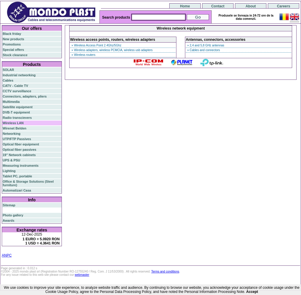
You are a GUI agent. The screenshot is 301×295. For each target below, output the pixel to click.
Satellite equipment (18, 107)
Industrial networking (19, 75)
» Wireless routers (83, 54)
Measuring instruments (20, 165)
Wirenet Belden (14, 128)
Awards (9, 220)
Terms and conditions (165, 271)
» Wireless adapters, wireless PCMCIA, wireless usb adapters (112, 50)
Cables (8, 80)
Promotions (12, 44)
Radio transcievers (17, 117)
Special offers (13, 49)
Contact (218, 6)
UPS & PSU (11, 160)
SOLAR (8, 70)
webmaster (82, 274)
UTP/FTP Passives (17, 139)
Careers (283, 6)
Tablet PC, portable (17, 176)
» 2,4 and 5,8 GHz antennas (205, 45)
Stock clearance (15, 55)
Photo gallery (13, 215)
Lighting (9, 171)
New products (13, 39)
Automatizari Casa (17, 190)
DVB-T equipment (16, 112)
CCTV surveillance (17, 91)
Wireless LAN (13, 123)
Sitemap (9, 205)
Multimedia (11, 101)
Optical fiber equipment (21, 144)
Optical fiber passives (19, 149)
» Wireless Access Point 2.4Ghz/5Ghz (96, 45)
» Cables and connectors (203, 50)
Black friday (12, 33)
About (251, 6)
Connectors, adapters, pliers (25, 96)
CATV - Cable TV (15, 85)
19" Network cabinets (19, 155)
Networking (11, 133)
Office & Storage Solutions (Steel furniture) (28, 183)
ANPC (7, 255)
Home (185, 6)
